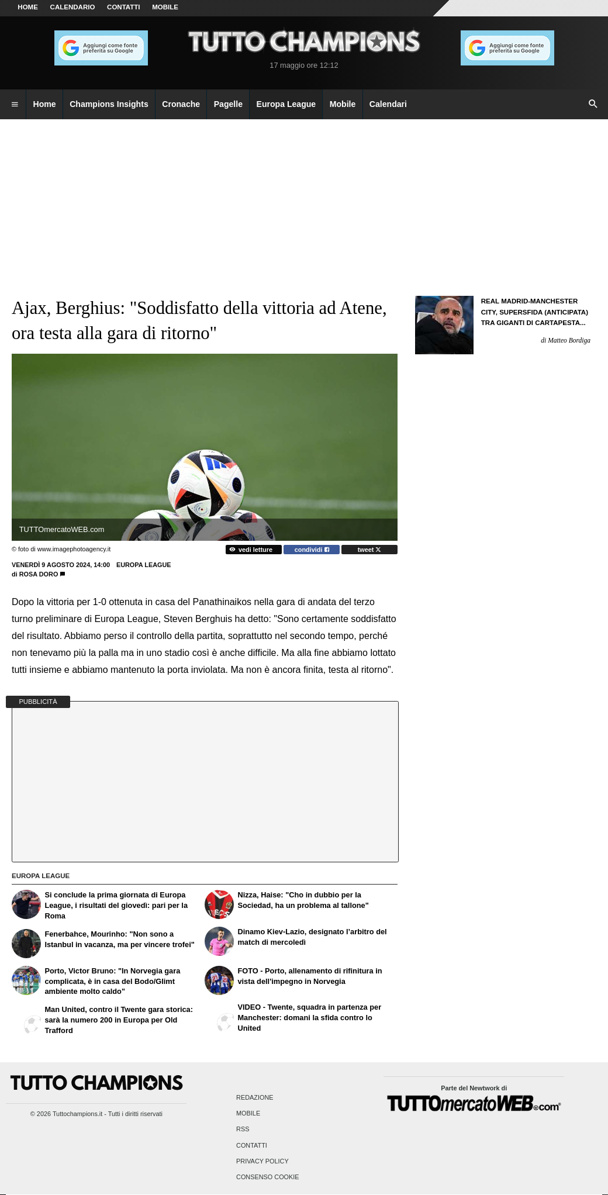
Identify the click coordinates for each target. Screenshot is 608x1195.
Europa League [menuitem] (286, 104)
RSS (242, 1129)
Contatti (251, 1145)
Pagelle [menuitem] (228, 104)
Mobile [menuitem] (343, 104)
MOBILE (165, 7)
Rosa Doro (38, 574)
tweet (370, 549)
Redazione (254, 1097)
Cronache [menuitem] (181, 104)
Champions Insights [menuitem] (109, 104)
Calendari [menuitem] (388, 104)
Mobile (248, 1113)
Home (28, 7)
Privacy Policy (262, 1161)
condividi (312, 549)
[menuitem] (14, 104)
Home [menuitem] (44, 104)
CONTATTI (123, 7)
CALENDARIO (72, 7)
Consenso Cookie (267, 1176)
